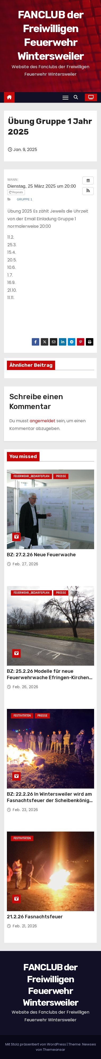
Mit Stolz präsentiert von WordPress (36, 1044)
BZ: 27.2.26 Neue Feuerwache (41, 555)
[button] (77, 97)
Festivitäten (22, 716)
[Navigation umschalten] (65, 97)
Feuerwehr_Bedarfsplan (31, 476)
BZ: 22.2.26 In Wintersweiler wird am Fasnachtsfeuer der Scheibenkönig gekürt (49, 800)
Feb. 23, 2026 (25, 809)
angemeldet (42, 421)
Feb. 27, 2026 (25, 564)
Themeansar (54, 1049)
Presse (61, 476)
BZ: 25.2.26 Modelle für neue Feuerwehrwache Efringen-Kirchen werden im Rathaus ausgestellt (48, 677)
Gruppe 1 (24, 199)
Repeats (16, 192)
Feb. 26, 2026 (25, 687)
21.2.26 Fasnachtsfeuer (35, 917)
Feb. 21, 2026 (25, 926)
